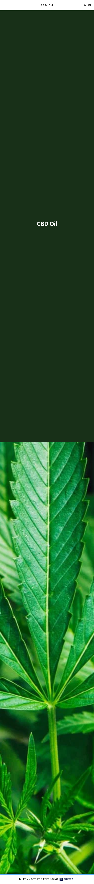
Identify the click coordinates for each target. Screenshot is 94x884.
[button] (4, 4)
